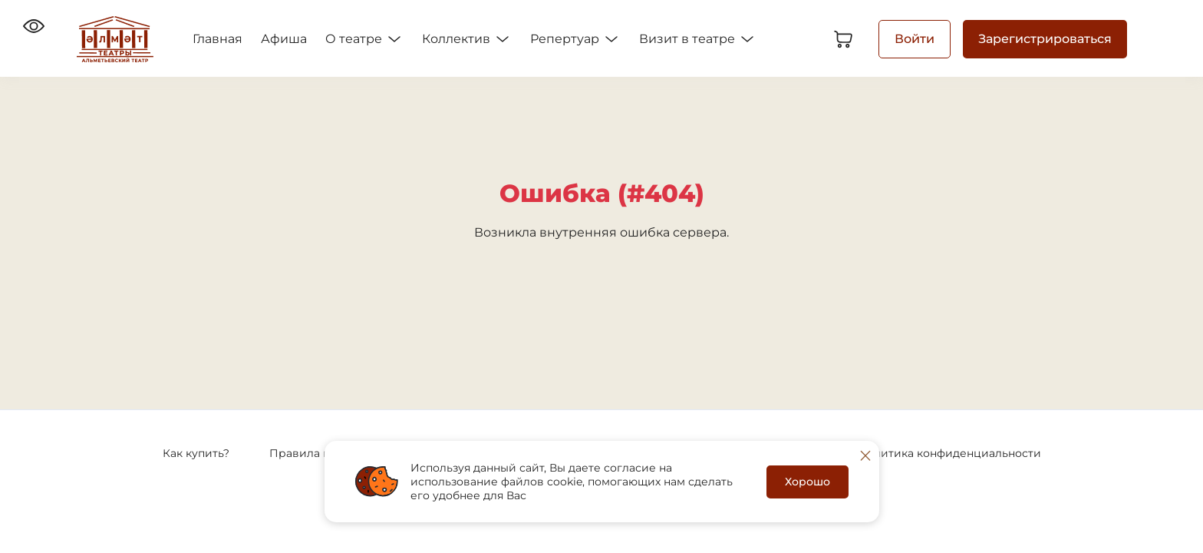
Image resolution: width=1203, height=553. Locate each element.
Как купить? (196, 453)
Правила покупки (319, 453)
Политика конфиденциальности (949, 453)
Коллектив (467, 39)
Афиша (284, 38)
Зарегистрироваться (1045, 38)
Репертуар (575, 39)
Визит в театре (697, 39)
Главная (217, 38)
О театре (364, 39)
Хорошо (807, 481)
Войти (914, 38)
